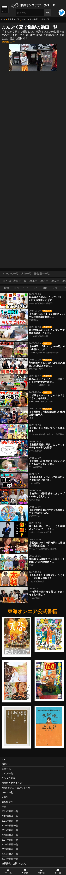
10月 (26, 288)
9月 (36, 288)
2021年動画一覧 (10, 820)
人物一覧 (26, 273)
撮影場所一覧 (13, 19)
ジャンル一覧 (10, 273)
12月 (6, 288)
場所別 (41, 873)
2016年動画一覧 (10, 844)
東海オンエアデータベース (37, 5)
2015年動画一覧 (10, 849)
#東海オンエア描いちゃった (16, 787)
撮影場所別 (7, 802)
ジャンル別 (7, 792)
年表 (4, 806)
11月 (16, 288)
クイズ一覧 (7, 773)
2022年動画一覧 (10, 816)
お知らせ (6, 764)
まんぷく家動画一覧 (14, 280)
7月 (55, 288)
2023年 (55, 280)
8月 (45, 288)
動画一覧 (6, 768)
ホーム (8, 873)
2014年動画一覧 (10, 854)
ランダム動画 (8, 778)
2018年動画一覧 (10, 835)
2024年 (44, 280)
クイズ (57, 873)
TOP (3, 19)
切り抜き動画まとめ (12, 783)
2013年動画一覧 (10, 858)
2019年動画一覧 (10, 830)
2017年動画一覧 (10, 839)
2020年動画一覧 (10, 825)
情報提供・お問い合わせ (14, 863)
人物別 (5, 797)
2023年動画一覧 (10, 811)
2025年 (33, 280)
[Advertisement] (33, 231)
